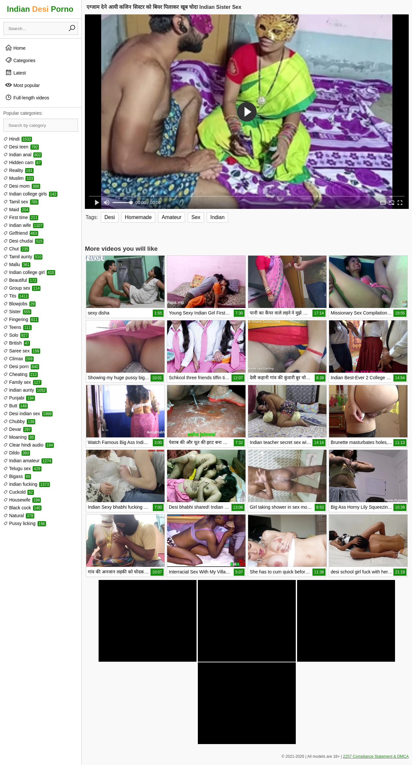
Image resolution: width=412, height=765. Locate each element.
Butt (15, 405)
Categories (20, 60)
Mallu (16, 264)
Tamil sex (21, 201)
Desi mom (21, 186)
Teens (17, 327)
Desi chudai (23, 241)
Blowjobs (19, 303)
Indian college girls (30, 193)
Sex (195, 217)
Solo (16, 335)
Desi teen (21, 146)
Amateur (171, 217)
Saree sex (21, 350)
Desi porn (21, 366)
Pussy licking (24, 523)
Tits (16, 295)
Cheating (20, 374)
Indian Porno (40, 9)
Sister (17, 311)
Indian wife (23, 225)
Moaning (19, 437)
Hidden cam (22, 162)
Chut (16, 248)
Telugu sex (22, 468)
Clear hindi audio (28, 445)
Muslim (18, 178)
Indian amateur (27, 460)
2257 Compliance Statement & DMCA (376, 756)
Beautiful (20, 280)
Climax (18, 358)
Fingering (21, 319)
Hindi (17, 139)
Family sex (22, 382)
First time (20, 217)
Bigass (17, 476)
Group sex (21, 288)
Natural (18, 515)
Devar (17, 429)
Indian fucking (26, 484)
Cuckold (18, 492)
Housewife (22, 499)
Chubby (19, 421)
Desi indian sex (28, 413)
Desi (109, 217)
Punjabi (19, 397)
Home (15, 47)
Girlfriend (20, 233)
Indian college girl (29, 272)
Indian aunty (25, 390)
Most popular (22, 85)
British (16, 343)
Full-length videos (27, 97)
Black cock (22, 507)
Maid (16, 209)
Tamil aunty (22, 256)
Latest (15, 72)
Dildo (16, 452)
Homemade (138, 217)
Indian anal (22, 154)
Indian (217, 217)
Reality (18, 170)
